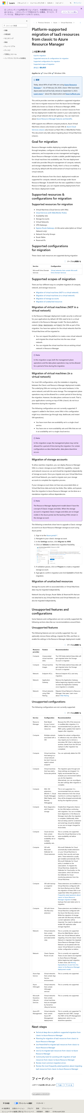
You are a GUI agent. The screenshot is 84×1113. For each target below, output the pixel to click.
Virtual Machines (66, 23)
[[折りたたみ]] (26, 21)
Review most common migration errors (51, 1063)
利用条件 (40, 1111)
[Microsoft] (4, 3)
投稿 (37, 1108)
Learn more (38, 94)
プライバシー (46, 1108)
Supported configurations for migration (47, 61)
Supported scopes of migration (44, 64)
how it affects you (73, 94)
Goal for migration (40, 55)
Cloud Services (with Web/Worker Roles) (51, 213)
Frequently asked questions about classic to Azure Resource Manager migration (69, 897)
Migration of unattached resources (49, 301)
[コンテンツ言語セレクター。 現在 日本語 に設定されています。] (6, 1103)
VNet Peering (64, 696)
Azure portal (51, 535)
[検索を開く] (70, 3)
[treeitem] (15, 30)
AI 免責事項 (6, 1108)
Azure (55, 23)
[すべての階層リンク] (34, 22)
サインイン (77, 3)
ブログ (29, 1108)
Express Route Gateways (45, 228)
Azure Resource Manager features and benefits (54, 119)
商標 (46, 1111)
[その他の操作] (80, 22)
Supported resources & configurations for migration (51, 58)
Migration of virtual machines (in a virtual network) (55, 295)
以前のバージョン (18, 1108)
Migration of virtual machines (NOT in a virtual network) (57, 292)
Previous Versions (44, 23)
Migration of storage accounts (47, 298)
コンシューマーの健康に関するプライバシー (17, 1111)
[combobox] (15, 25)
